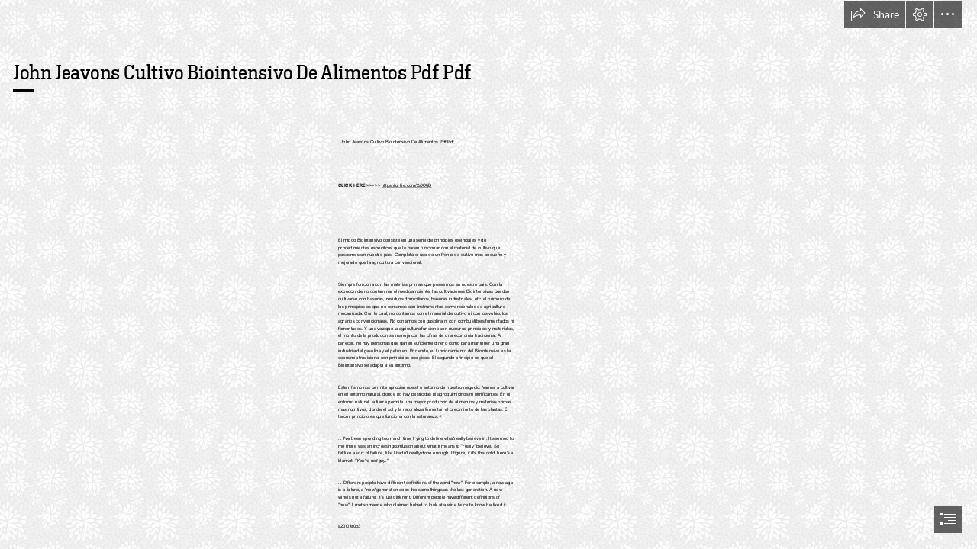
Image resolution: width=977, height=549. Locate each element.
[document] (488, 274)
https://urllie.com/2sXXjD (407, 185)
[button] (874, 14)
